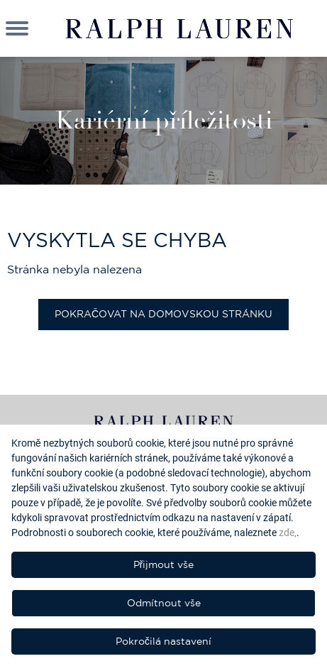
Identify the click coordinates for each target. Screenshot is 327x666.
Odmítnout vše (164, 602)
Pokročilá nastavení (163, 641)
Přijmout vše (163, 564)
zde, (287, 532)
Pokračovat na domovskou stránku (163, 314)
